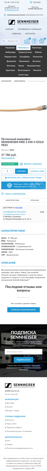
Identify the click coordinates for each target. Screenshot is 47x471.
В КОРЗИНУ (21, 171)
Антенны (36, 61)
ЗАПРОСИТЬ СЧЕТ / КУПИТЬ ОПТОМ (23, 177)
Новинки (16, 34)
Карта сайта (11, 424)
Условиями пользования (32, 367)
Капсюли (37, 70)
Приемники (24, 61)
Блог (8, 441)
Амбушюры (10, 52)
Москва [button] (19, 208)
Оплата (10, 407)
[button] (12, 10)
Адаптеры (10, 70)
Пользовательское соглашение (19, 431)
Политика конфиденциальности (20, 448)
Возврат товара (13, 411)
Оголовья (11, 66)
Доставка (10, 403)
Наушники (10, 48)
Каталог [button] (10, 29)
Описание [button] (34, 200)
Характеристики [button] (12, 200)
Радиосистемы (25, 52)
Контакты (30, 34)
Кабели (38, 52)
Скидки (10, 445)
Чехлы (21, 66)
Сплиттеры (23, 75)
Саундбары (25, 57)
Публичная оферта (14, 427)
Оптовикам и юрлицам (29, 29)
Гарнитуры (37, 48)
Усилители (37, 57)
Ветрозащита (24, 70)
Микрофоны (23, 48)
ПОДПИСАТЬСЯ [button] (23, 360)
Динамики (11, 61)
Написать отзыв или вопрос (23, 310)
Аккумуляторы (33, 66)
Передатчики (11, 57)
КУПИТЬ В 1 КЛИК (37, 171)
